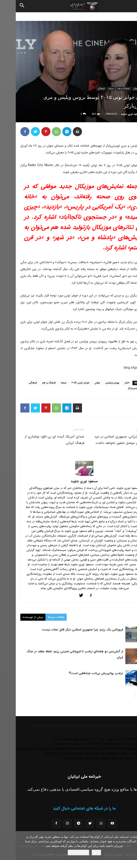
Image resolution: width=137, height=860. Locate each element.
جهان (120, 88)
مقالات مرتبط (40, 617)
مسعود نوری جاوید (115, 114)
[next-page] (122, 695)
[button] (129, 6)
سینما (95, 88)
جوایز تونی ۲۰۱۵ (65, 383)
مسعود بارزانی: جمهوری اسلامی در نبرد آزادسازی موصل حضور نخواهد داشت (105, 440)
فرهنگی (85, 88)
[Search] (6, 6)
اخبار (122, 16)
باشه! (81, 852)
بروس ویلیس (97, 383)
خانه (132, 16)
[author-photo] (68, 475)
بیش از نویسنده (17, 617)
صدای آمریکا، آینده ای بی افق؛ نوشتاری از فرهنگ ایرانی (38, 440)
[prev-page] (129, 695)
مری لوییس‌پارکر (120, 388)
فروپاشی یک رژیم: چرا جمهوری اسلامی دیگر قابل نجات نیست (66, 629)
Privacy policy (63, 852)
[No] (131, 845)
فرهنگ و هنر (108, 88)
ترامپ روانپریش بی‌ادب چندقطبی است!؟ (80, 673)
